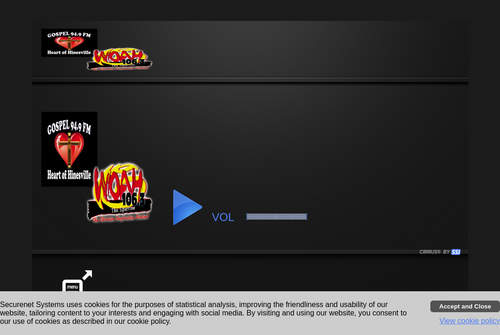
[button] (187, 207)
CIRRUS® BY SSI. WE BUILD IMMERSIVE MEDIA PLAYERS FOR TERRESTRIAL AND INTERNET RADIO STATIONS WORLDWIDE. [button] (436, 252)
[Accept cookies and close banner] (465, 306)
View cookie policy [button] (470, 321)
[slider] (276, 217)
